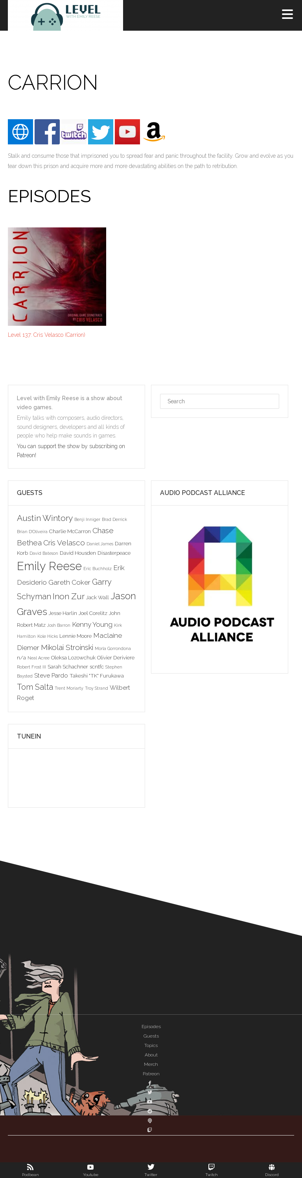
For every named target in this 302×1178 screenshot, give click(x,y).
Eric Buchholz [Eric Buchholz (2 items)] (97, 568)
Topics (151, 1045)
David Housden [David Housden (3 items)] (78, 553)
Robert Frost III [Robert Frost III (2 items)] (31, 667)
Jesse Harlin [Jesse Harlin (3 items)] (63, 613)
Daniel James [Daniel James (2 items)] (100, 543)
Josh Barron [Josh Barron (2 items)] (58, 625)
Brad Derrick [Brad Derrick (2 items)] (114, 519)
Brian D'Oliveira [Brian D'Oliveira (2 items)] (32, 531)
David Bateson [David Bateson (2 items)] (43, 553)
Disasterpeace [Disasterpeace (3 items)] (114, 553)
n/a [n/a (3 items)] (21, 657)
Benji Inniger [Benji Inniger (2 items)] (87, 519)
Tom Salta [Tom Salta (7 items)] (35, 687)
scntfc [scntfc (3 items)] (97, 666)
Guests (151, 1036)
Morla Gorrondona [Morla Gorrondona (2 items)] (113, 648)
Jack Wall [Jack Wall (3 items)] (97, 597)
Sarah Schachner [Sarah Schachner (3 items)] (68, 666)
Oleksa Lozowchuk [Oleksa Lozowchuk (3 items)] (73, 657)
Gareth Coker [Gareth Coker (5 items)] (69, 582)
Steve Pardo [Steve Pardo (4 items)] (51, 675)
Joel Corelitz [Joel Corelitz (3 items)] (93, 613)
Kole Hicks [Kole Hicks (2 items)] (47, 636)
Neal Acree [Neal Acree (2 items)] (39, 657)
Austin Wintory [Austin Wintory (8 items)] (45, 518)
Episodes (151, 1026)
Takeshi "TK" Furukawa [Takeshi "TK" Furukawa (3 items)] (97, 675)
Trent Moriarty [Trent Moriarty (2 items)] (69, 688)
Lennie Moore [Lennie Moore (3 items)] (75, 636)
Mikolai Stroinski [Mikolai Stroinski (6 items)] (67, 647)
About (151, 1055)
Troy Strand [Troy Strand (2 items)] (96, 688)
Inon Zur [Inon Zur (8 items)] (69, 596)
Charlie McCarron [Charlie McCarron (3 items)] (70, 531)
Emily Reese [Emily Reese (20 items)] (49, 566)
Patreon (151, 1073)
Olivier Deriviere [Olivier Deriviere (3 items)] (115, 657)
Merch (151, 1064)
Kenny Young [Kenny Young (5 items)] (92, 624)
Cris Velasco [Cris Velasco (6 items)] (64, 542)
